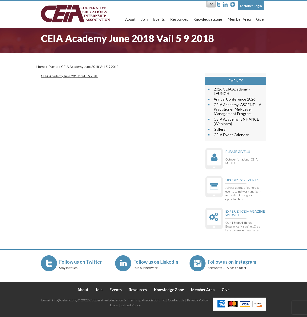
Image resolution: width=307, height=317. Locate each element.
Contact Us (176, 300)
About (130, 19)
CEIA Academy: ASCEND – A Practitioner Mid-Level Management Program (237, 109)
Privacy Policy (197, 300)
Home (40, 66)
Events (159, 19)
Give (260, 19)
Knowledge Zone (207, 19)
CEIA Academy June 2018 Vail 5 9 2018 (69, 76)
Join (144, 19)
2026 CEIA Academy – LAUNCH (232, 91)
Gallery (220, 129)
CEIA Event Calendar (231, 134)
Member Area (239, 19)
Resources (179, 19)
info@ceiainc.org (64, 300)
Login (114, 305)
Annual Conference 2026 (234, 99)
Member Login (251, 6)
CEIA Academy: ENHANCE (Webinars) (236, 121)
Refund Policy (130, 305)
